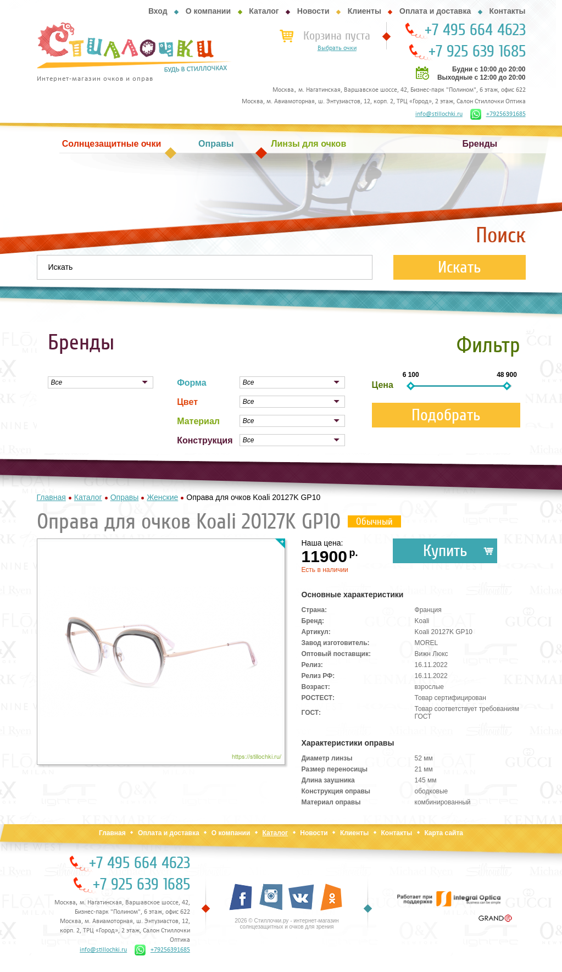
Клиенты (364, 11)
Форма (192, 382)
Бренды (480, 143)
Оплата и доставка (435, 11)
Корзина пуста (336, 36)
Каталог (264, 11)
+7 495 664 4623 (475, 30)
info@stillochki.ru (439, 114)
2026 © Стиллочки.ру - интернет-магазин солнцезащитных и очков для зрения (286, 924)
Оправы (215, 143)
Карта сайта (443, 833)
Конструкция (204, 440)
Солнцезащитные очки (111, 143)
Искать (459, 267)
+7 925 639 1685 (477, 51)
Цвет (187, 402)
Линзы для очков (308, 143)
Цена (382, 385)
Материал (198, 421)
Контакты (507, 11)
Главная (112, 833)
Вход (158, 11)
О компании (208, 11)
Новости (313, 11)
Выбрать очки (337, 48)
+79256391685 (498, 114)
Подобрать (446, 415)
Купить (445, 550)
